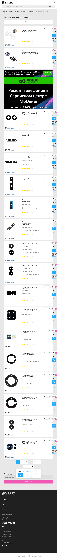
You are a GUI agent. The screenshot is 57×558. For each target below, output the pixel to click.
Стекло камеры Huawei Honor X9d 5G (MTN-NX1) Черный (29, 398)
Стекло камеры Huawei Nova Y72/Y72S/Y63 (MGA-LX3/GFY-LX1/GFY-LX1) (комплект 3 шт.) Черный (29, 443)
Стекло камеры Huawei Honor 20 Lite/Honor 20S (29, 156)
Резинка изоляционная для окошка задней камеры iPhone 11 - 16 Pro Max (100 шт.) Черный (30, 52)
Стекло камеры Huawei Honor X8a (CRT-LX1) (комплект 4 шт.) (29, 332)
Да (20, 475)
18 (34, 462)
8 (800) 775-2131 (8, 523)
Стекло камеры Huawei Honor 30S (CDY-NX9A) (29, 200)
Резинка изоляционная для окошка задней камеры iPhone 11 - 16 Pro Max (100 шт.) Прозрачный (30, 31)
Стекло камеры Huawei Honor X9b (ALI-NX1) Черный (29, 376)
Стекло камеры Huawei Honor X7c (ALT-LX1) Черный (29, 310)
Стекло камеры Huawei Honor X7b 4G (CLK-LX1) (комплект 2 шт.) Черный (29, 289)
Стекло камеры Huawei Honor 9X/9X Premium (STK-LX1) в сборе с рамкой (29, 223)
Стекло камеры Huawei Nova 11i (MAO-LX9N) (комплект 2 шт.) (30, 420)
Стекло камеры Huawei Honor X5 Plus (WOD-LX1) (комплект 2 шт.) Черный (29, 245)
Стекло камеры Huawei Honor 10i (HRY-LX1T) (29, 134)
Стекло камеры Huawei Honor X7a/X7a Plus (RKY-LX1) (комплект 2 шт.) (29, 267)
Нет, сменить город (30, 475)
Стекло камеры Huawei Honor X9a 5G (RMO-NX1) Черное (29, 354)
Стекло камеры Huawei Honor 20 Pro (29, 178)
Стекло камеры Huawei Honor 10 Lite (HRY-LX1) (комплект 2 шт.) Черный (29, 113)
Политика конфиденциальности (8, 536)
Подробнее (54, 41)
